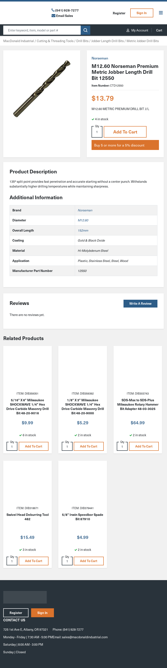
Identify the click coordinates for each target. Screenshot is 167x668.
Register (119, 13)
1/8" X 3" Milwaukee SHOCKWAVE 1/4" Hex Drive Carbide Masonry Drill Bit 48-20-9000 (83, 406)
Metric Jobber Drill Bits (143, 40)
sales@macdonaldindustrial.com (85, 637)
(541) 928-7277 (67, 10)
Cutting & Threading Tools (55, 40)
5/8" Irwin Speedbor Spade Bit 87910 (82, 516)
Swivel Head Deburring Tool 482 (28, 516)
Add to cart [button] (125, 132)
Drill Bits (82, 40)
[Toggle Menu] (161, 13)
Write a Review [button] (140, 303)
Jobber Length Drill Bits (107, 40)
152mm (83, 230)
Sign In (142, 13)
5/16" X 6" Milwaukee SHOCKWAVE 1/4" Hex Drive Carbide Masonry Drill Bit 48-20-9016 (27, 406)
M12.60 (83, 220)
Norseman (100, 58)
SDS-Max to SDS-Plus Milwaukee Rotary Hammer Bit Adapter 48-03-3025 (138, 404)
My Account (137, 30)
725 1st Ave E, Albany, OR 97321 (25, 629)
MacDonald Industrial (18, 40)
